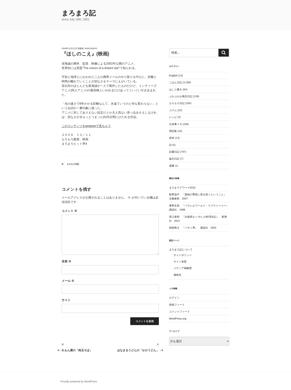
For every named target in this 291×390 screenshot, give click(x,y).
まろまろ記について (180, 249)
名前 (66, 261)
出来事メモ (175, 124)
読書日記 (174, 151)
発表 (171, 137)
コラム (173, 110)
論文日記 (174, 158)
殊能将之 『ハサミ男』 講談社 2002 (192, 227)
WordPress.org (177, 318)
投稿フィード (177, 304)
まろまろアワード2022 (182, 187)
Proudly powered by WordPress (79, 381)
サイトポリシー (183, 255)
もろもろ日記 (73, 164)
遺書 (171, 165)
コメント (69, 210)
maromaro (91, 48)
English (173, 75)
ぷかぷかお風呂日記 (180, 96)
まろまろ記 (79, 13)
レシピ (173, 117)
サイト (66, 300)
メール (68, 280)
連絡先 (177, 274)
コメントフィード (179, 311)
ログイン (174, 297)
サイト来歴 (180, 261)
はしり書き (175, 89)
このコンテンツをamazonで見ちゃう (86, 125)
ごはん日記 (175, 82)
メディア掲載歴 (183, 268)
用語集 (173, 131)
